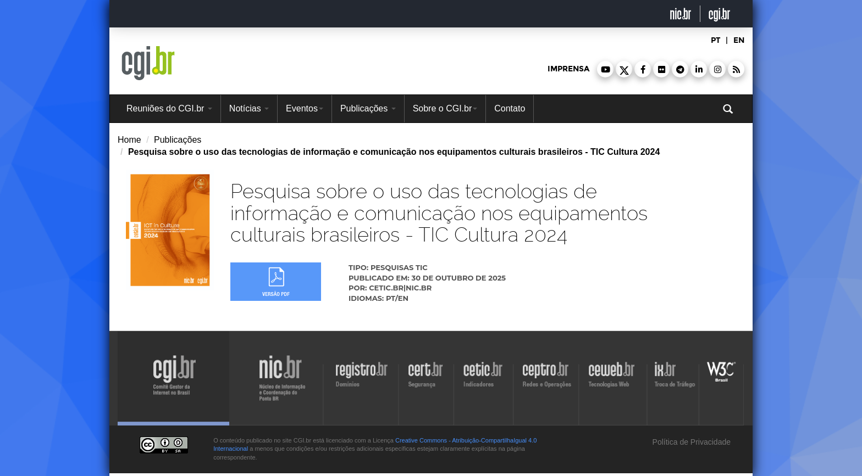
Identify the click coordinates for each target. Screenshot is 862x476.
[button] (605, 69)
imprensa (568, 69)
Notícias (249, 108)
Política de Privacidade (690, 442)
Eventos (304, 108)
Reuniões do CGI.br (169, 108)
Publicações (368, 108)
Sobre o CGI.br (445, 108)
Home (129, 139)
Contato (509, 108)
